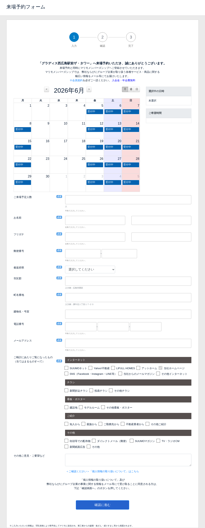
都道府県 (19, 267)
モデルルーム (92, 407)
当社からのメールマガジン (139, 373)
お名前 (17, 217)
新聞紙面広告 (77, 446)
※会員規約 (76, 80)
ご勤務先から (111, 424)
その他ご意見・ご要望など (29, 455)
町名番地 (19, 294)
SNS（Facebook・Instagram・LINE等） (93, 373)
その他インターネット (174, 373)
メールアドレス (23, 340)
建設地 (73, 407)
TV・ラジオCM (170, 441)
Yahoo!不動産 (102, 368)
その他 (96, 446)
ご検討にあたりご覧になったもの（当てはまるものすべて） (33, 359)
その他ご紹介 (158, 424)
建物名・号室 (21, 311)
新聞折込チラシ (79, 390)
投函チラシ (101, 390)
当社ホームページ (174, 368)
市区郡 (17, 278)
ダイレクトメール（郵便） (112, 441)
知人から (75, 424)
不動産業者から (135, 424)
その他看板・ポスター (119, 407)
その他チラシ (122, 390)
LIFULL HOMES (125, 368)
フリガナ (19, 234)
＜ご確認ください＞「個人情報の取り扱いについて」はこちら (102, 471)
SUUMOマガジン (145, 441)
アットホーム (149, 368)
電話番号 (19, 323)
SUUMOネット (78, 368)
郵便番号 (19, 250)
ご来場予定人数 (23, 197)
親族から (92, 424)
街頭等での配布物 (80, 441)
